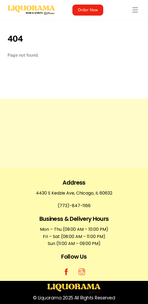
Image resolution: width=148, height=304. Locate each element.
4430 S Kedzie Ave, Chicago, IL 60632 (74, 193)
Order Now (88, 10)
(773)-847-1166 (74, 206)
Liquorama (49, 298)
